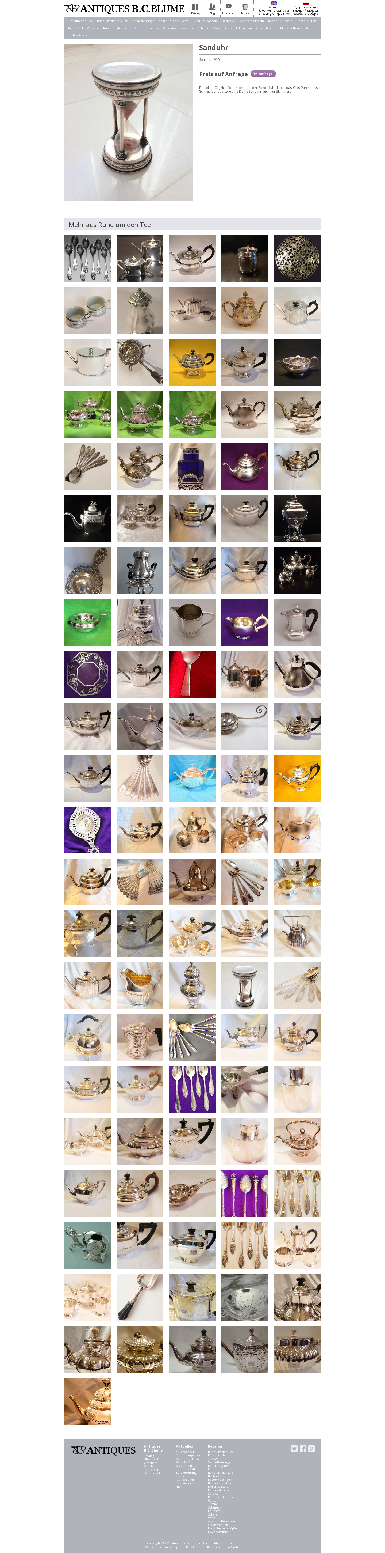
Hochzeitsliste (77, 35)
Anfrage (266, 73)
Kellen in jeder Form (173, 21)
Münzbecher (185, 1480)
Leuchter (187, 28)
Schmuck (169, 28)
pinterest (311, 1448)
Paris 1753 (183, 1462)
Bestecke (228, 21)
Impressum (152, 1470)
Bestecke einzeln (251, 21)
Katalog (149, 1456)
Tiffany (154, 28)
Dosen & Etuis (306, 21)
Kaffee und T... (186, 1476)
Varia (217, 28)
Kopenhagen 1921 (188, 1459)
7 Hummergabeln (188, 1455)
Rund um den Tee (80, 21)
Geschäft (150, 1463)
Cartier (140, 28)
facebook (303, 1448)
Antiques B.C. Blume (124, 9)
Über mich (151, 1459)
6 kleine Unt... (185, 1466)
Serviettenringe (143, 21)
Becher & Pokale (280, 21)
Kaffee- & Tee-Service (83, 28)
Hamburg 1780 (186, 1469)
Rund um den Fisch (117, 28)
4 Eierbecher (185, 1452)
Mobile (149, 1466)
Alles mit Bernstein (238, 28)
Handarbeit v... (186, 1483)
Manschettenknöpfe (294, 28)
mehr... (181, 1486)
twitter (294, 1448)
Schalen (203, 28)
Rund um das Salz (205, 21)
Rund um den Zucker (112, 21)
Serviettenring (186, 1473)
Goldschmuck (266, 28)
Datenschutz (153, 1473)
